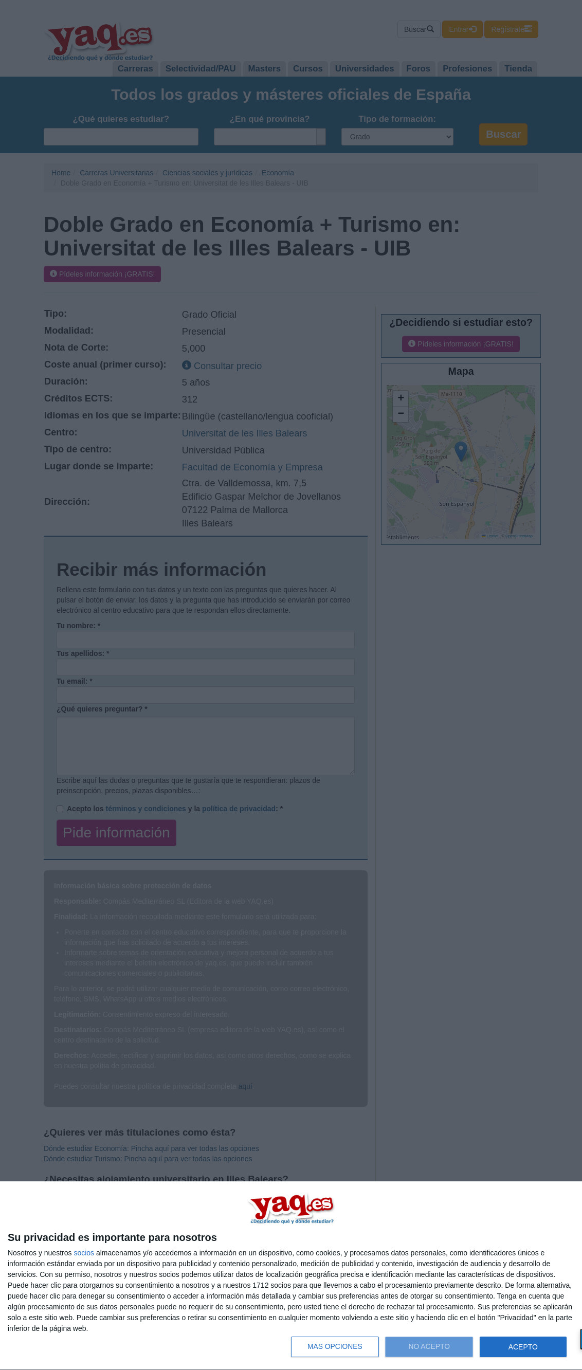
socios (84, 1252)
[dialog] (291, 1276)
